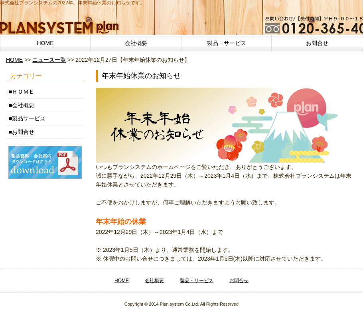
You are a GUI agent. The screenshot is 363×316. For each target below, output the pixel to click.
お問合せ (317, 43)
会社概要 (136, 43)
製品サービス (28, 118)
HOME (45, 43)
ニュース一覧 (49, 60)
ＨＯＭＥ (23, 91)
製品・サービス (226, 43)
